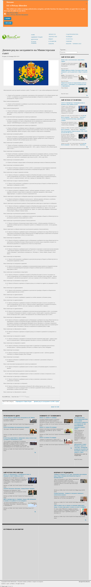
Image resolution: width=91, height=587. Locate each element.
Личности (52, 34)
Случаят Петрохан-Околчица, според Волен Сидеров (19, 488)
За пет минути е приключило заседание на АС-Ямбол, (19, 417)
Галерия (68, 41)
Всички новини (36, 42)
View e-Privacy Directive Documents (17, 14)
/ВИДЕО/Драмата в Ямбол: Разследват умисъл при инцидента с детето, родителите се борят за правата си (74, 71)
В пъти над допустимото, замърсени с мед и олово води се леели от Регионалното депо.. (20, 438)
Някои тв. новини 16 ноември (48, 427)
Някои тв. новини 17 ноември (48, 417)
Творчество (52, 36)
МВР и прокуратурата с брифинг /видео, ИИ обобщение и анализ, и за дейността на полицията (20, 499)
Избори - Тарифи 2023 (73, 43)
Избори (51, 43)
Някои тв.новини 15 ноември (48, 437)
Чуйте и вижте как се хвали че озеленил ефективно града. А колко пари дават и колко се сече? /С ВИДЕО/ (70, 505)
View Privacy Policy (12, 13)
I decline (8, 23)
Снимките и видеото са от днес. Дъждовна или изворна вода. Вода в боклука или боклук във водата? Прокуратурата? (70, 475)
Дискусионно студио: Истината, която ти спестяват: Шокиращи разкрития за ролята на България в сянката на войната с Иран (81, 448)
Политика (69, 39)
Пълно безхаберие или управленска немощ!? (16, 427)
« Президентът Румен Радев (23, 401)
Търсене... (63, 49)
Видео (51, 39)
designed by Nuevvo (84, 581)
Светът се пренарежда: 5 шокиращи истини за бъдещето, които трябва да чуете (17, 474)
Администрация (36, 38)
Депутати (34, 40)
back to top (55, 406)
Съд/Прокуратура (71, 34)
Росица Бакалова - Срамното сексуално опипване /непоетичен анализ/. (69, 493)
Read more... (83, 116)
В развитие (52, 41)
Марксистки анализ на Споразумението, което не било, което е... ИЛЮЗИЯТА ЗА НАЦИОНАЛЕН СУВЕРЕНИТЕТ (73, 84)
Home (33, 35)
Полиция (69, 36)
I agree (7, 19)
